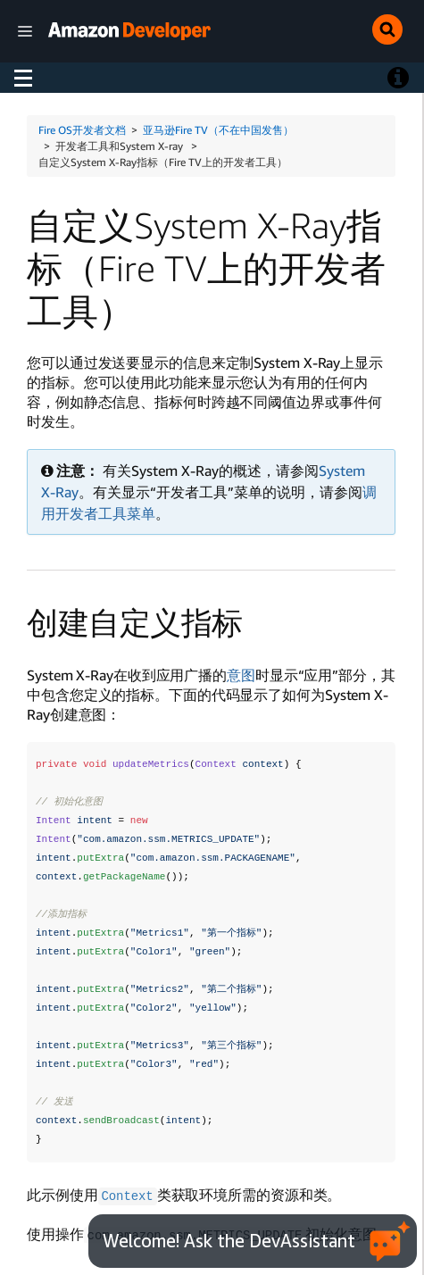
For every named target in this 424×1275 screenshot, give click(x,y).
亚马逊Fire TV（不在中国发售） (218, 130)
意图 (241, 675)
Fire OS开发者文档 (82, 130)
